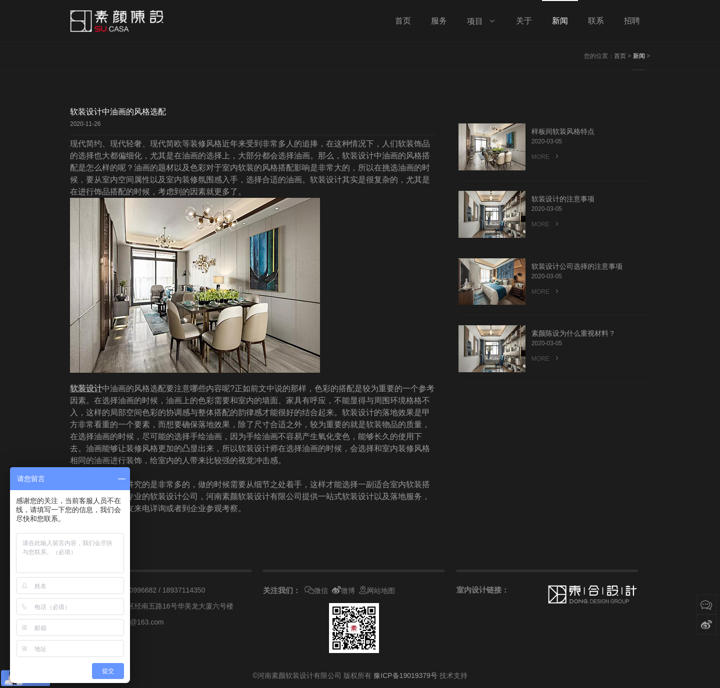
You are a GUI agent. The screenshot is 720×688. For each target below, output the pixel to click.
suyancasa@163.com (130, 622)
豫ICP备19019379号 (406, 676)
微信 (316, 591)
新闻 (639, 55)
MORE (546, 156)
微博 (343, 591)
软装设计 (86, 388)
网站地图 (377, 591)
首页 (620, 55)
